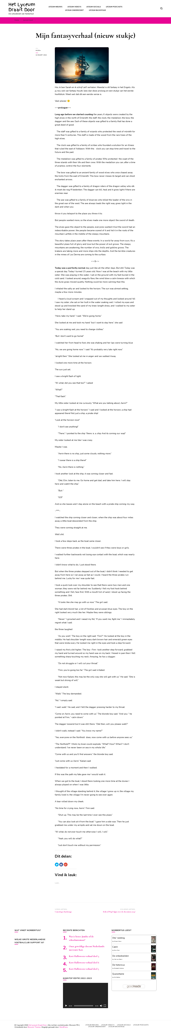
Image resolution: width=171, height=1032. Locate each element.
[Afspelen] (66, 1006)
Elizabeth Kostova (119, 968)
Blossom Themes (34, 1027)
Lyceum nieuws (55, 7)
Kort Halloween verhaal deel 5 (84, 969)
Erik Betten (117, 977)
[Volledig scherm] (105, 1006)
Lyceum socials (93, 7)
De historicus (118, 964)
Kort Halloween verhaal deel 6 (84, 962)
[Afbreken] (101, 1006)
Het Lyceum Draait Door (22, 7)
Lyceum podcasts (114, 7)
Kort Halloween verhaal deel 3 (84, 956)
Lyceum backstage (97, 10)
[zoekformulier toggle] (161, 8)
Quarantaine (118, 973)
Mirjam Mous (117, 941)
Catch (115, 946)
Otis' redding (118, 937)
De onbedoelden (120, 955)
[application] (85, 995)
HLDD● (38, 50)
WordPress (63, 1027)
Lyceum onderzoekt (74, 10)
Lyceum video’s (74, 7)
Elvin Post (117, 950)
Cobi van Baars (118, 959)
